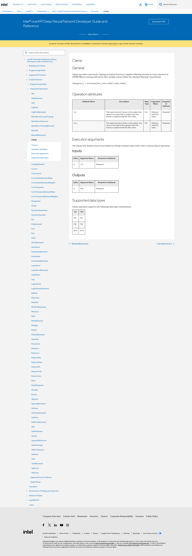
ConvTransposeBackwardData (43, 192)
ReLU (33, 380)
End (32, 229)
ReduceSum (36, 376)
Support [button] (32, 4)
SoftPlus (34, 417)
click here (112, 43)
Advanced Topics (36, 495)
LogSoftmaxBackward (40, 288)
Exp (32, 233)
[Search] (160, 4)
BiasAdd (34, 130)
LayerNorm (35, 265)
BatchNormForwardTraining (42, 116)
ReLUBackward (37, 385)
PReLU (34, 330)
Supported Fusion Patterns (41, 477)
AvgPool (34, 107)
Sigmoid (34, 399)
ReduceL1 (35, 348)
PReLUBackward (37, 334)
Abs (32, 93)
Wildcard (34, 473)
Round (34, 394)
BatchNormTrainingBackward (42, 126)
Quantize (35, 339)
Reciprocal (35, 344)
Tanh (33, 459)
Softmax (34, 408)
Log (32, 279)
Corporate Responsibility (121, 516)
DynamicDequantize (39, 210)
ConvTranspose (37, 187)
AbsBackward (36, 98)
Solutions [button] (46, 4)
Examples (33, 486)
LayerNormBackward (39, 270)
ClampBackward (37, 164)
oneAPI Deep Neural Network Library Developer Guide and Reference (41, 60)
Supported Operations (39, 89)
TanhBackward (37, 463)
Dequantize (36, 201)
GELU (33, 238)
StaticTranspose (37, 450)
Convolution (36, 173)
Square (34, 436)
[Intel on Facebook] (44, 525)
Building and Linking (37, 66)
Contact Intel (69, 516)
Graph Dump (35, 482)
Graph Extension (35, 80)
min (75, 112)
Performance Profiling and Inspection (44, 491)
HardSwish (35, 247)
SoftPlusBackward (38, 422)
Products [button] (18, 4)
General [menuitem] (34, 145)
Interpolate (35, 256)
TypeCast (35, 468)
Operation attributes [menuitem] (39, 149)
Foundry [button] (90, 4)
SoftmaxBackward (38, 413)
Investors (94, 516)
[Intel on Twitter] (50, 525)
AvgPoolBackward (38, 112)
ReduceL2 (35, 353)
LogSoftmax (36, 284)
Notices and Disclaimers (141, 543)
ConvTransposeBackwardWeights (44, 196)
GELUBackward (37, 242)
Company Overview (52, 516)
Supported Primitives (37, 75)
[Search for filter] (44, 52)
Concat (34, 169)
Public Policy (152, 516)
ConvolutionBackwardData (41, 178)
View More (94, 34)
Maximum (35, 298)
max (75, 123)
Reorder (34, 390)
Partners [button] (77, 4)
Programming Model (37, 70)
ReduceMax (36, 357)
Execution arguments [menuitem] (39, 153)
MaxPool (34, 302)
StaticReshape (37, 445)
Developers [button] (62, 4)
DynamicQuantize (38, 215)
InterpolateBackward (39, 261)
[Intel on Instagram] (68, 525)
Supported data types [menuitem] (40, 158)
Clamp (34, 140)
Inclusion (140, 516)
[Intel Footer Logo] (28, 531)
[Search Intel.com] (177, 4)
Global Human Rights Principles (128, 545)
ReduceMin (35, 367)
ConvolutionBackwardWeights (43, 182)
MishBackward (37, 321)
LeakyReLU (35, 275)
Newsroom (82, 516)
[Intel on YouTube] (62, 525)
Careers (104, 516)
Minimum (35, 311)
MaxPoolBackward (38, 307)
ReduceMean (36, 362)
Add (33, 103)
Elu (32, 219)
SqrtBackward (36, 431)
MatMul (34, 293)
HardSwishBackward (39, 252)
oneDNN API (34, 500)
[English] (149, 4)
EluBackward (36, 224)
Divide (33, 206)
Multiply (34, 325)
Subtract (34, 454)
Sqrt (33, 427)
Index (31, 505)
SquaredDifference (39, 440)
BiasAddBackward (38, 135)
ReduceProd (36, 371)
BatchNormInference (39, 121)
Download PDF (159, 21)
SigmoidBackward (38, 404)
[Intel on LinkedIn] (56, 525)
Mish (33, 316)
